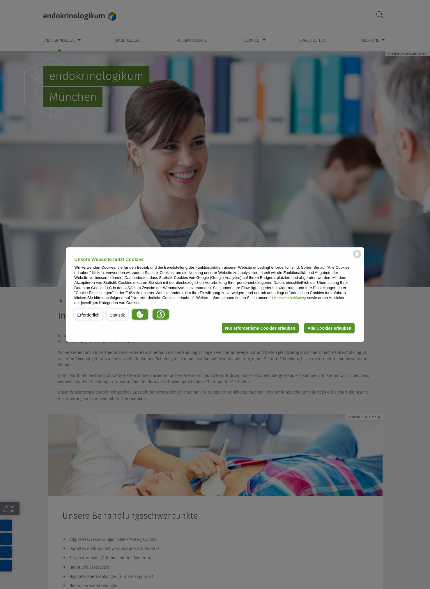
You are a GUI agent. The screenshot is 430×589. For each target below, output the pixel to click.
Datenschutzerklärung (289, 298)
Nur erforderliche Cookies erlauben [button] (260, 328)
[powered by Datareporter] (357, 257)
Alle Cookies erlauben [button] (329, 328)
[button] (88, 314)
